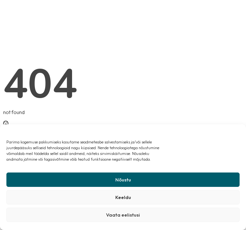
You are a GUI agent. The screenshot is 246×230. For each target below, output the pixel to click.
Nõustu (123, 180)
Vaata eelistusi (123, 215)
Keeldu (123, 197)
